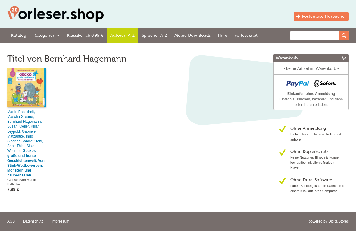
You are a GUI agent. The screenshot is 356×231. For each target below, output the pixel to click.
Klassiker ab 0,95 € (85, 35)
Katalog (18, 35)
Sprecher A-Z (154, 35)
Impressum (60, 221)
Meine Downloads (192, 35)
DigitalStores (338, 221)
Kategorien (46, 35)
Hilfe (222, 35)
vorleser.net (246, 35)
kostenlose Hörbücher (324, 16)
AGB (11, 221)
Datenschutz (33, 221)
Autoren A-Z (122, 35)
